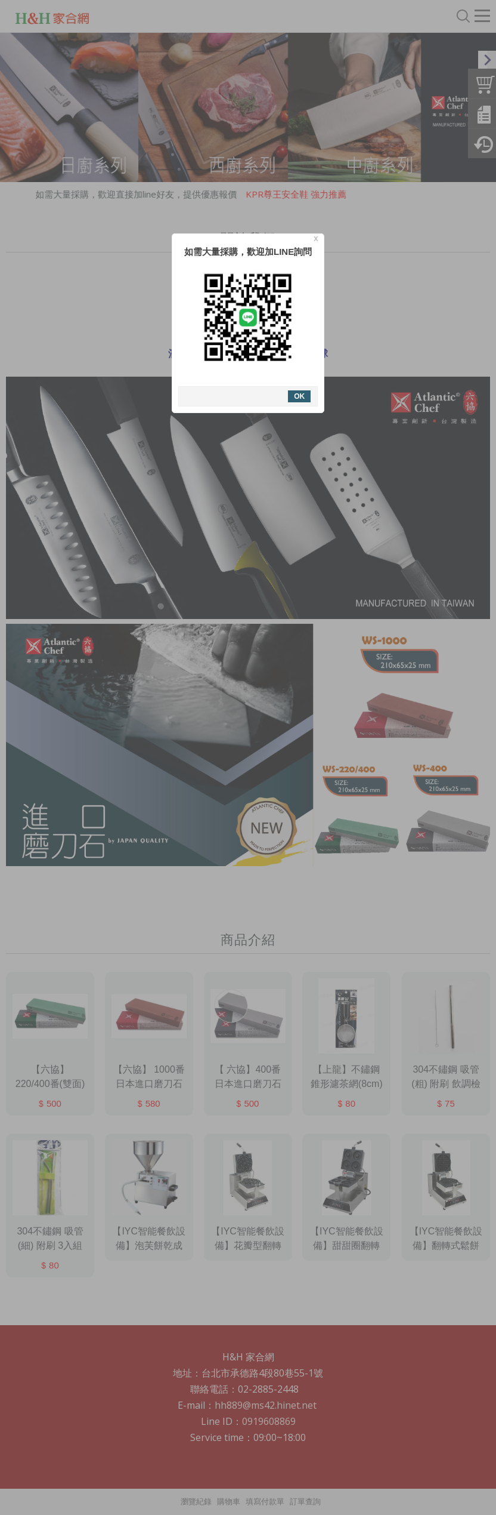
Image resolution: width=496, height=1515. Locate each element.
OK (299, 396)
